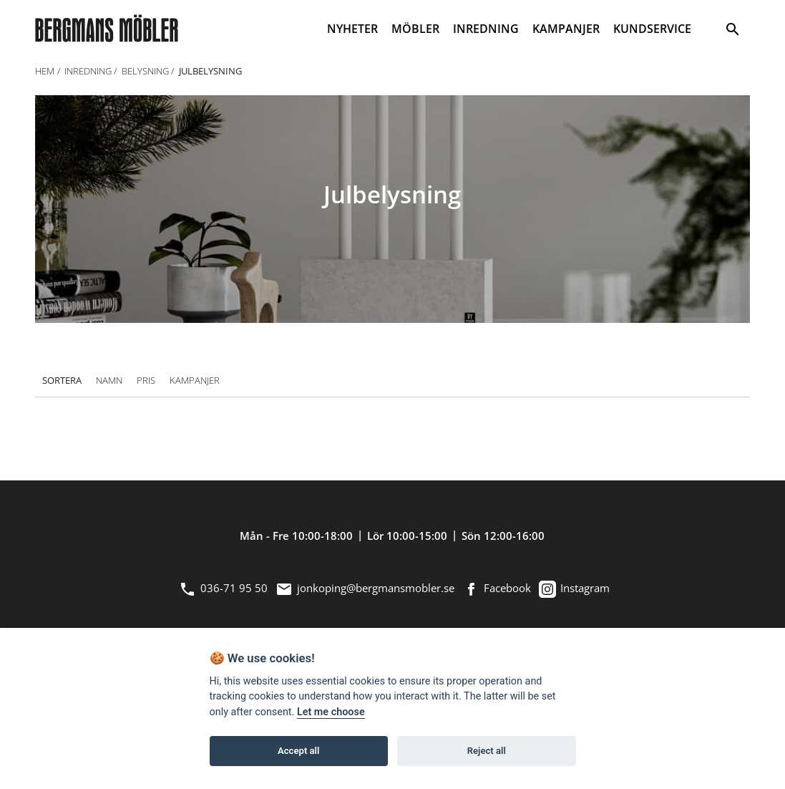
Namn (109, 380)
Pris (146, 380)
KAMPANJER (566, 29)
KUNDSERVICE (652, 29)
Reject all (486, 750)
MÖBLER (415, 29)
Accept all (298, 750)
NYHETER (352, 29)
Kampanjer (195, 380)
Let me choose (331, 712)
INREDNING (486, 29)
